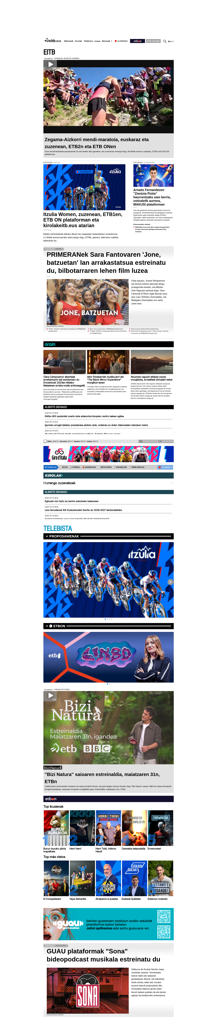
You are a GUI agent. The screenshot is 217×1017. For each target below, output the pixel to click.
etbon (59, 626)
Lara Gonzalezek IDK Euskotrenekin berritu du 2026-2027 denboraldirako (83, 510)
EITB (49, 52)
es (173, 41)
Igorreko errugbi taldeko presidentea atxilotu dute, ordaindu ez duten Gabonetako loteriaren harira (96, 425)
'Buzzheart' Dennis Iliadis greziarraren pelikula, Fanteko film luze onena (82, 434)
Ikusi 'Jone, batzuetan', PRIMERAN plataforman (106, 329)
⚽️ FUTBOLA (75, 467)
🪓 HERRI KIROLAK (136, 467)
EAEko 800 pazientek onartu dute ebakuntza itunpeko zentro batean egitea (84, 416)
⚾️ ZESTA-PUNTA (105, 467)
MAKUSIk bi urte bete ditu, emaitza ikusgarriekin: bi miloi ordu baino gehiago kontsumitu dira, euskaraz (152, 229)
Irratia (97, 41)
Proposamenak (64, 536)
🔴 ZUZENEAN (164, 467)
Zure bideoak (165, 441)
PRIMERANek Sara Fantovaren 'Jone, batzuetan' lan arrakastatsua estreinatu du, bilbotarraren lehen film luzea (106, 262)
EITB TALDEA (153, 41)
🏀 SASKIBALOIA (89, 467)
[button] (105, 619)
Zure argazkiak (147, 441)
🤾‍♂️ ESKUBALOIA (120, 467)
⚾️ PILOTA (64, 467)
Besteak (106, 41)
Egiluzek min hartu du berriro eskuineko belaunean (71, 501)
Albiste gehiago (56, 407)
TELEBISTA (57, 528)
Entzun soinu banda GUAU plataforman (145, 329)
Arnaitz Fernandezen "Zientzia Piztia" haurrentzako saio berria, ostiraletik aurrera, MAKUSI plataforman (152, 197)
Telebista (88, 41)
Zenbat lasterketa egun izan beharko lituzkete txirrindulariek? (77, 519)
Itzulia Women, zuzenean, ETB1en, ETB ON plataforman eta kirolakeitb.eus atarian (82, 220)
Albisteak (68, 41)
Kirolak (78, 41)
